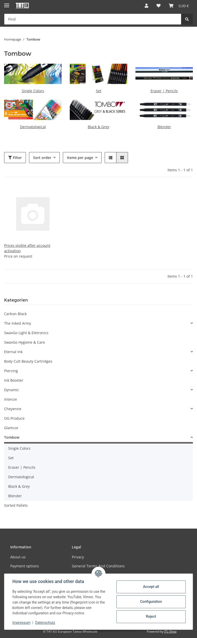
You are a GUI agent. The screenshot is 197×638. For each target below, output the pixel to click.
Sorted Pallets (16, 505)
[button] (146, 6)
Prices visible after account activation (27, 248)
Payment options (24, 566)
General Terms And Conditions (98, 566)
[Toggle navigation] (6, 3)
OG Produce (14, 418)
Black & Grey (98, 126)
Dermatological (33, 126)
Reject (151, 616)
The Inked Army (17, 323)
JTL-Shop (170, 631)
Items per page (80, 157)
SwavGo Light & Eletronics (26, 332)
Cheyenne (12, 408)
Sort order (42, 157)
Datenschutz (45, 623)
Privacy (78, 557)
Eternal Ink (13, 351)
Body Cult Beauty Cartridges (28, 361)
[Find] (92, 19)
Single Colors (33, 90)
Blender (164, 126)
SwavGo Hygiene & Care (24, 342)
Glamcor (11, 427)
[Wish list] (158, 6)
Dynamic (11, 389)
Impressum (22, 623)
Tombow (11, 437)
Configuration (151, 601)
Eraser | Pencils (164, 90)
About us (18, 557)
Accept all (151, 587)
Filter (15, 157)
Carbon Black (15, 313)
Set (98, 90)
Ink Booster (13, 380)
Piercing (11, 370)
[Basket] (179, 6)
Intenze (10, 399)
